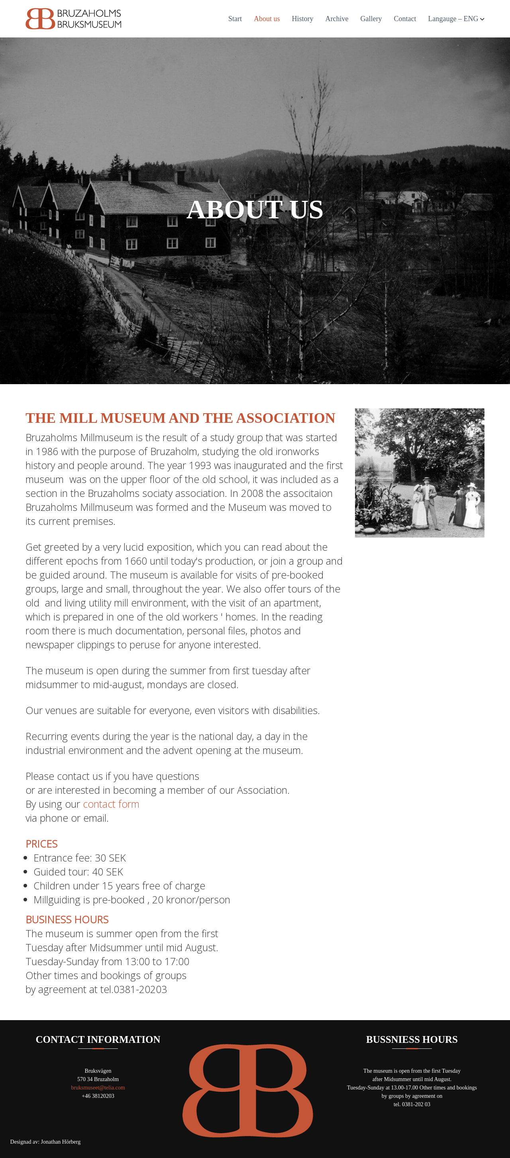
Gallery (371, 19)
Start (235, 19)
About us (267, 19)
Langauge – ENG (453, 19)
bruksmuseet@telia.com (98, 1088)
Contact (405, 19)
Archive (337, 19)
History (303, 19)
